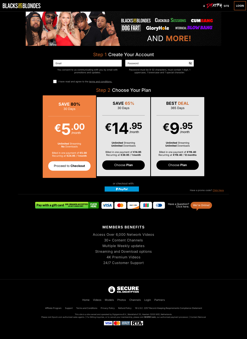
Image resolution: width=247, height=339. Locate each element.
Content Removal (198, 317)
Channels (135, 300)
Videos (97, 300)
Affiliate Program (53, 308)
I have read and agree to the (85, 81)
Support (69, 308)
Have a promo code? (207, 190)
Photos (121, 300)
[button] (71, 136)
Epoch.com (57, 317)
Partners (159, 300)
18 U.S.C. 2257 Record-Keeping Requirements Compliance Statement (168, 308)
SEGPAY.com (150, 317)
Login (240, 5)
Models (109, 300)
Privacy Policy (108, 308)
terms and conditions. (100, 81)
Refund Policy (125, 308)
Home (86, 300)
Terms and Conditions (86, 308)
